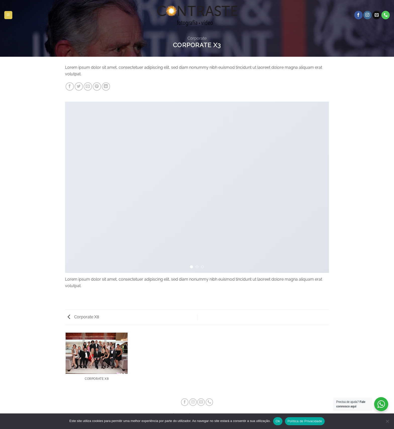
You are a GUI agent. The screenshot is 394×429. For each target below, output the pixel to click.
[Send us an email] (376, 15)
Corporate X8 (83, 317)
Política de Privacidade (304, 421)
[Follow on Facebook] (358, 15)
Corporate (197, 38)
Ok (278, 421)
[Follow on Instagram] (367, 15)
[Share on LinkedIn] (106, 86)
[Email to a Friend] (88, 86)
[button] (8, 15)
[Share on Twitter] (79, 86)
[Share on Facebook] (70, 86)
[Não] (387, 423)
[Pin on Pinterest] (97, 86)
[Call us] (385, 15)
